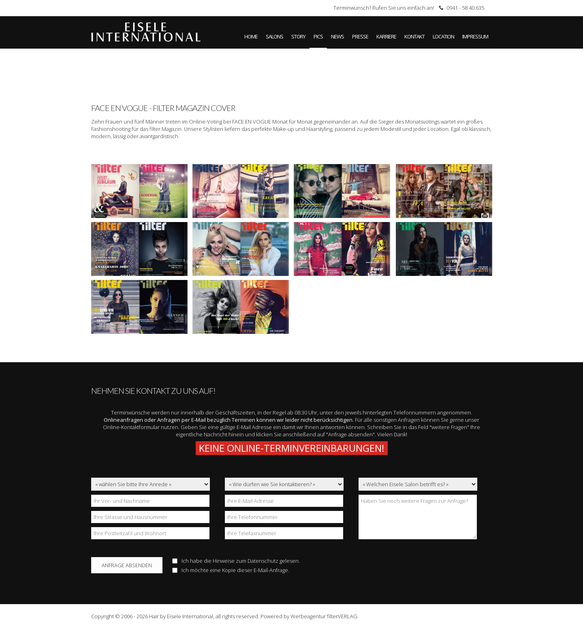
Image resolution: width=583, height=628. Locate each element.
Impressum (475, 36)
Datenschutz (263, 560)
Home (251, 36)
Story (298, 36)
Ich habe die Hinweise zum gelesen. (236, 560)
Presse (360, 36)
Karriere (386, 36)
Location (443, 36)
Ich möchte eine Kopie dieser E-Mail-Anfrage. (230, 570)
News (337, 36)
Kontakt (414, 36)
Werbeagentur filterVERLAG (323, 616)
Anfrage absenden (127, 565)
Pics (318, 36)
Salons (274, 36)
